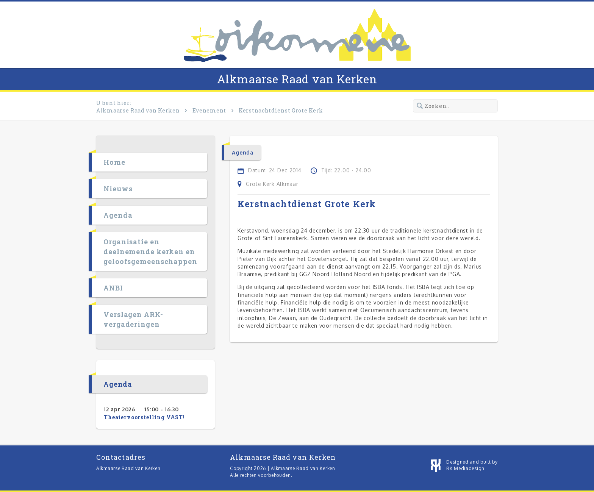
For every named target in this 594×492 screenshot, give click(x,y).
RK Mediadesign (465, 468)
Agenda (117, 215)
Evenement (209, 110)
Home (114, 162)
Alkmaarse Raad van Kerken (297, 79)
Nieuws (117, 188)
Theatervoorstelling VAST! (144, 417)
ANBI (113, 287)
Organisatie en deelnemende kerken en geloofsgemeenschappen (150, 251)
